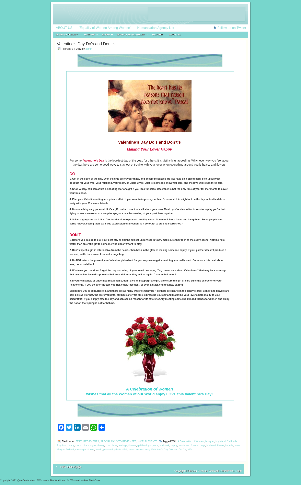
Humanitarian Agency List (155, 28)
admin (88, 48)
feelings (123, 445)
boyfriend (220, 441)
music (99, 449)
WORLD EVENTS (147, 441)
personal (108, 449)
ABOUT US (64, 28)
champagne (89, 445)
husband (211, 445)
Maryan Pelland (65, 449)
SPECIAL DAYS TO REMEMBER (118, 441)
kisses (220, 445)
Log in (238, 471)
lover (237, 445)
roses (132, 449)
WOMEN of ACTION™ (67, 34)
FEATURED (89, 35)
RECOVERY (157, 34)
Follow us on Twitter (231, 28)
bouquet (209, 441)
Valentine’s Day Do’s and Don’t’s (168, 449)
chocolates (111, 445)
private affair (120, 449)
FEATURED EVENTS (87, 441)
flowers (132, 445)
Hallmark (164, 445)
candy (71, 445)
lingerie (229, 445)
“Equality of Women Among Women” (105, 28)
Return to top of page (70, 466)
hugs (202, 445)
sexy (147, 449)
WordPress (227, 471)
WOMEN (106, 35)
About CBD (175, 34)
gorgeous (153, 445)
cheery (100, 445)
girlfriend (142, 445)
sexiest (139, 449)
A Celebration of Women (190, 441)
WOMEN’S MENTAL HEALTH (131, 35)
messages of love (84, 449)
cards (78, 445)
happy (174, 445)
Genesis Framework (208, 471)
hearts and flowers (188, 445)
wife (190, 449)
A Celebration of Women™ (150, 14)
